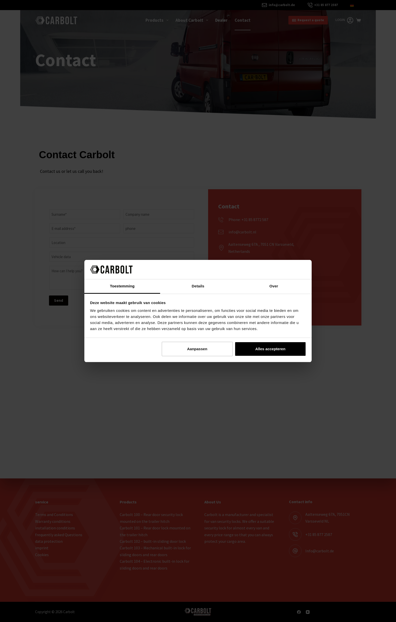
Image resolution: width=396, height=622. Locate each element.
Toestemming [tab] (122, 286)
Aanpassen (197, 349)
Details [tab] (198, 286)
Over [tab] (273, 286)
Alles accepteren (270, 349)
